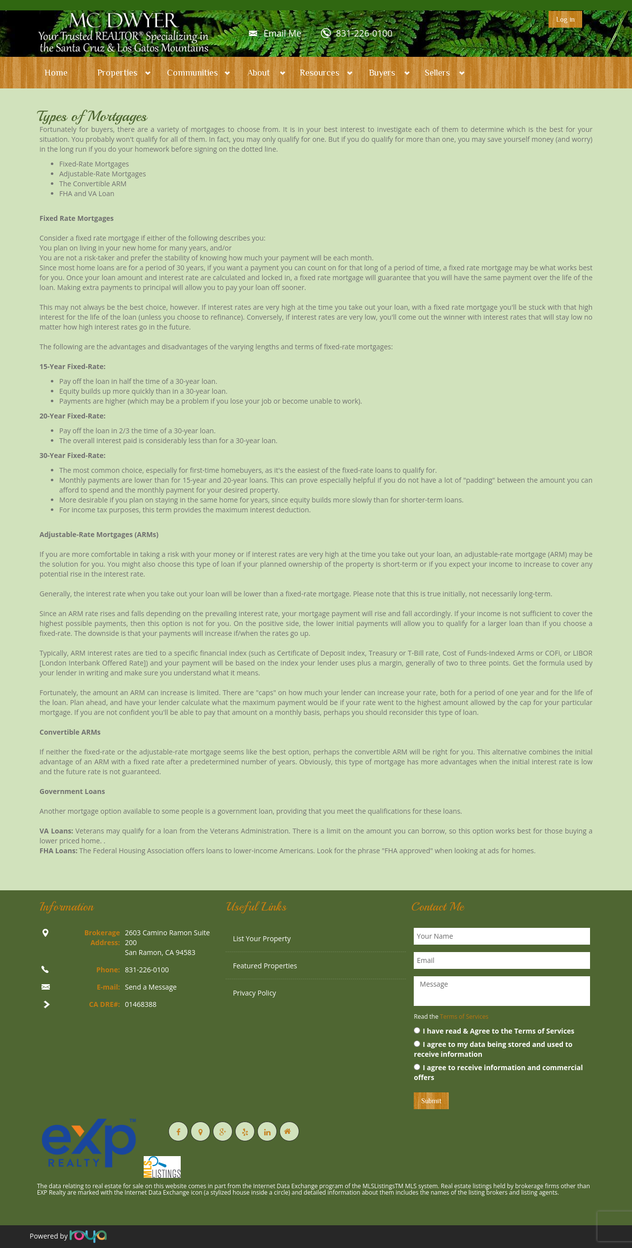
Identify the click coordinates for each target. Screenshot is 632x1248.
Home (56, 73)
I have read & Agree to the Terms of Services (494, 1031)
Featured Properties (265, 965)
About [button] (258, 73)
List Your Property (262, 938)
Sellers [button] (437, 73)
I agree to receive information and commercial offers (498, 1072)
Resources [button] (319, 73)
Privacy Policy (254, 993)
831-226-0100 (364, 33)
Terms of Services (464, 1016)
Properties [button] (117, 73)
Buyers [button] (382, 73)
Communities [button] (192, 73)
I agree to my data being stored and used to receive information (493, 1049)
